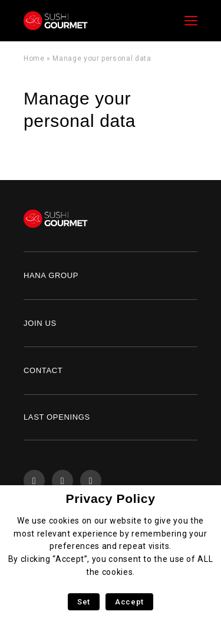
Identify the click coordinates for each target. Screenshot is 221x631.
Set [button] (83, 601)
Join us (40, 323)
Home (34, 58)
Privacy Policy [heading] (110, 498)
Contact (43, 370)
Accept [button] (129, 601)
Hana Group (51, 275)
